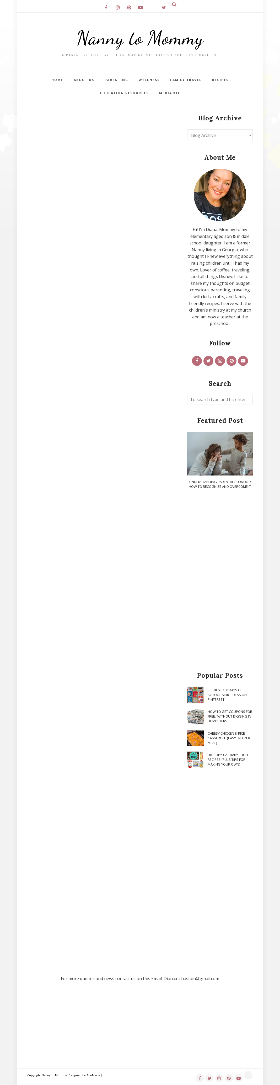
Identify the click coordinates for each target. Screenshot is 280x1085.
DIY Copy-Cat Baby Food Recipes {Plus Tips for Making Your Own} (228, 759)
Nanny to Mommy (140, 38)
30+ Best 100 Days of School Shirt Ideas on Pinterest (227, 695)
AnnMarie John (97, 1075)
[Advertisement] (220, 580)
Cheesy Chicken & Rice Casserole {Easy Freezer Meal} (229, 738)
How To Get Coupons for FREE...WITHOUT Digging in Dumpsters (230, 716)
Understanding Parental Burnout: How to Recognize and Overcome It (220, 484)
